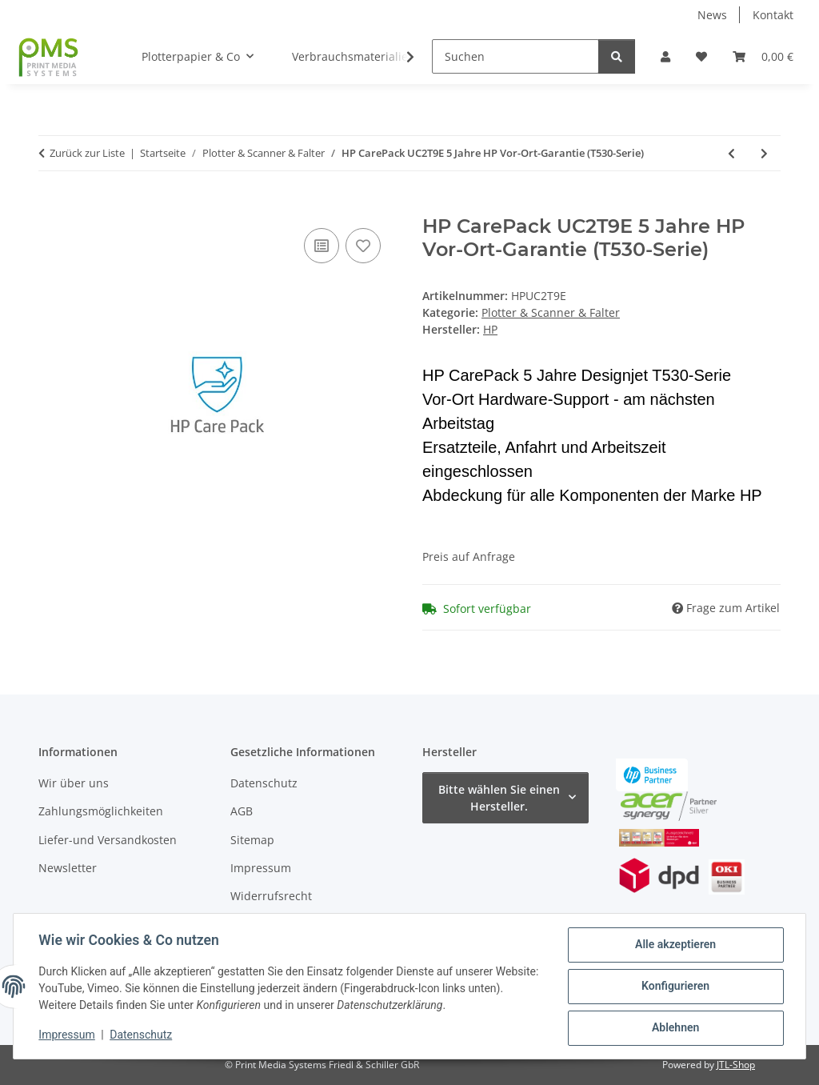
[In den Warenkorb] (51, 206)
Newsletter (67, 867)
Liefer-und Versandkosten (107, 839)
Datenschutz (141, 1035)
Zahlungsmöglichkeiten (100, 811)
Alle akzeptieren (674, 945)
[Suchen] (515, 56)
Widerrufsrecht (271, 895)
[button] (665, 56)
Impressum (67, 1035)
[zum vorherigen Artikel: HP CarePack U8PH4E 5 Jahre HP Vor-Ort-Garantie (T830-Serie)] (731, 153)
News (712, 14)
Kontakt (773, 14)
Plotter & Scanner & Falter (550, 312)
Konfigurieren (675, 986)
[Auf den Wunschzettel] (363, 245)
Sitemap (252, 839)
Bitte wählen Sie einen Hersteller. (499, 798)
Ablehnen (674, 1028)
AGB (241, 811)
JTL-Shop (736, 1064)
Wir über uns (73, 783)
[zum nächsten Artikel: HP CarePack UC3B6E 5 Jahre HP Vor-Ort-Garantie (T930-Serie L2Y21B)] (764, 153)
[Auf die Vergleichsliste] (321, 245)
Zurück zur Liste (87, 153)
